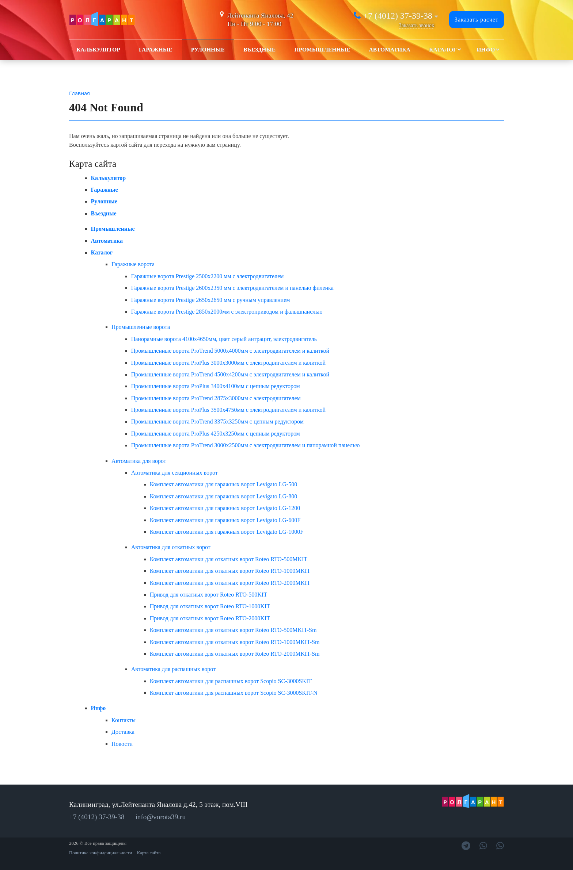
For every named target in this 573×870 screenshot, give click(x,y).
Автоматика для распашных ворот (173, 669)
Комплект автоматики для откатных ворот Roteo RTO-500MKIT (228, 559)
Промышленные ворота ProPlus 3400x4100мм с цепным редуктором (215, 386)
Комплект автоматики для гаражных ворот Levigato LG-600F (225, 520)
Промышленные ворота (140, 327)
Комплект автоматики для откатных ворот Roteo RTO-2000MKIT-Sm (235, 654)
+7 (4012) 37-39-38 (397, 15)
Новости (122, 744)
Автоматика (389, 49)
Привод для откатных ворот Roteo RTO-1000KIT (210, 606)
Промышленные (322, 49)
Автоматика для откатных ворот (170, 547)
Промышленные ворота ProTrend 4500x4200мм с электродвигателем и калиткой (230, 374)
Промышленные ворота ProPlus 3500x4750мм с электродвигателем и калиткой (228, 410)
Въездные (259, 49)
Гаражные (155, 49)
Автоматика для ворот (138, 461)
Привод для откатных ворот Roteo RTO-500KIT (208, 594)
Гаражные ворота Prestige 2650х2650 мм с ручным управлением (210, 300)
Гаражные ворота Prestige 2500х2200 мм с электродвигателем (207, 276)
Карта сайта (149, 852)
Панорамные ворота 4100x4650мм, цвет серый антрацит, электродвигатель (224, 339)
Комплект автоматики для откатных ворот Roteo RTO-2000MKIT (230, 583)
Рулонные (208, 49)
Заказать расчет (476, 19)
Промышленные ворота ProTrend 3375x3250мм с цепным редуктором (217, 421)
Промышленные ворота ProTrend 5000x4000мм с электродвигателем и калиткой (230, 351)
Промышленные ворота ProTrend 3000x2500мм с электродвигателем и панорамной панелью (245, 445)
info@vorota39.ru (161, 816)
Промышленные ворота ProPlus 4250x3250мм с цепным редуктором (215, 433)
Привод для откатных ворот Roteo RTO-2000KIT (210, 618)
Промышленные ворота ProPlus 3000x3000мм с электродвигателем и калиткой (228, 363)
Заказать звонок (416, 25)
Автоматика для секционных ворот (174, 473)
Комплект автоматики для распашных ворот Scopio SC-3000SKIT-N (234, 693)
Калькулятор (98, 49)
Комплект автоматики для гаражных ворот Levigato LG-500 (223, 484)
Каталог (443, 49)
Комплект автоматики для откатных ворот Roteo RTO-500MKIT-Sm (233, 630)
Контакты (123, 720)
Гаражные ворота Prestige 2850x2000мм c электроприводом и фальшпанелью (227, 311)
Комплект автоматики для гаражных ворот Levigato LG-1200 (225, 508)
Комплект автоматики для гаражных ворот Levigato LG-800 (223, 496)
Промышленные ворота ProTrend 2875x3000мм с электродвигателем (216, 398)
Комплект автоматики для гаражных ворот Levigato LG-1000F (227, 532)
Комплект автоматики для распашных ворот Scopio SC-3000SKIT (231, 681)
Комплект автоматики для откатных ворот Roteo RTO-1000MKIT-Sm (235, 642)
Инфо (486, 49)
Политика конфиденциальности (100, 852)
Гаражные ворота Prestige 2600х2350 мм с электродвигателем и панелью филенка (232, 288)
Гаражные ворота (133, 264)
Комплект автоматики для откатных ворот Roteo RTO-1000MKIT (230, 571)
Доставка (122, 732)
